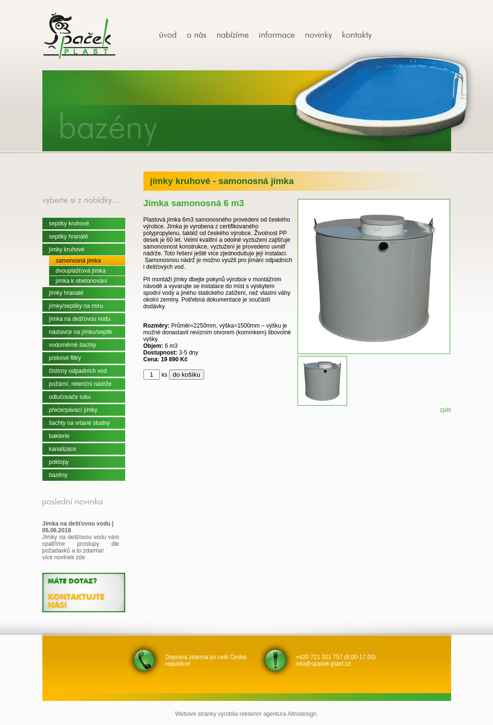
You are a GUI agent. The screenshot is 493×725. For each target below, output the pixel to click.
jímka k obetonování (81, 280)
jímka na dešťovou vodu (80, 319)
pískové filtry (65, 358)
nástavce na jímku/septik (80, 332)
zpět (445, 410)
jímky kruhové (67, 249)
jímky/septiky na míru (76, 306)
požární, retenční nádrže (80, 384)
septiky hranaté (68, 236)
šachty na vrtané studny (79, 423)
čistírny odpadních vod (78, 371)
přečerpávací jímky (73, 410)
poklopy (59, 462)
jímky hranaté (66, 293)
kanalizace (63, 449)
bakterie (59, 436)
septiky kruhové (69, 223)
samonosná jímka (78, 260)
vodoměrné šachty (72, 345)
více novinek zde (63, 557)
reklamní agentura (263, 714)
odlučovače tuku (70, 397)
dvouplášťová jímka (81, 270)
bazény (58, 475)
